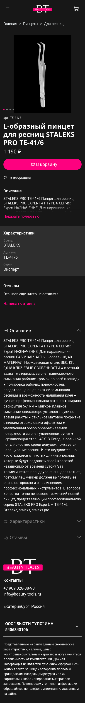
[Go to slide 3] (10, 109)
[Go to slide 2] (6, 109)
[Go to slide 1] (3, 109)
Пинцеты (30, 24)
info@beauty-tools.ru (22, 594)
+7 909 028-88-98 (19, 588)
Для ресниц (53, 24)
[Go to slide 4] (13, 109)
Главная (10, 24)
